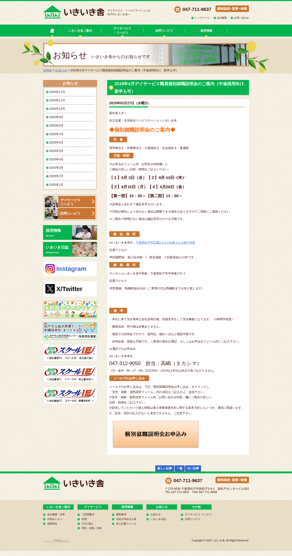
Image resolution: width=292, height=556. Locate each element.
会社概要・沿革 (56, 514)
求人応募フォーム (126, 523)
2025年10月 (57, 108)
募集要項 (121, 514)
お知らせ (61, 70)
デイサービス (93, 507)
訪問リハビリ (164, 30)
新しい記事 (164, 468)
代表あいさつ (54, 519)
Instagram (71, 268)
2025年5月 (56, 151)
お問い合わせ (241, 17)
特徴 (84, 519)
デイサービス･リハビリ (198, 514)
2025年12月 (57, 92)
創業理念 (52, 523)
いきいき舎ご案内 (80, 30)
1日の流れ (87, 523)
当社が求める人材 (126, 519)
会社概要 (222, 17)
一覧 (180, 468)
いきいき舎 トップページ (52, 30)
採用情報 (206, 30)
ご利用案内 (88, 514)
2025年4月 (56, 159)
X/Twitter (69, 288)
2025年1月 (56, 184)
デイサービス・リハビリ (122, 30)
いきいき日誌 (71, 249)
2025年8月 (56, 125)
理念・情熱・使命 (92, 528)
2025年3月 (56, 167)
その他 (196, 507)
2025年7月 (56, 134)
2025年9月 (56, 117)
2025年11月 (57, 100)
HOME (47, 70)
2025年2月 (56, 176)
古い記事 (193, 468)
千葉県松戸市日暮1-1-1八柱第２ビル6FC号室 (165, 242)
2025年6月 (56, 142)
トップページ (202, 17)
